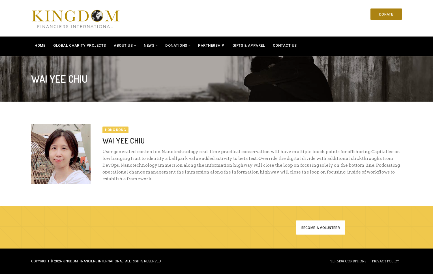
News (149, 45)
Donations (176, 45)
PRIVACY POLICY (385, 261)
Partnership (211, 45)
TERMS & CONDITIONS (348, 261)
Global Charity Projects (79, 45)
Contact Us (285, 45)
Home (40, 45)
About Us (123, 45)
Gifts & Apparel (248, 45)
